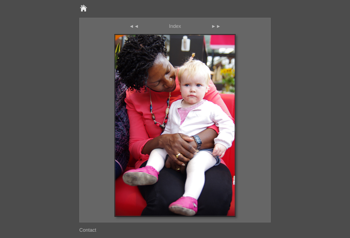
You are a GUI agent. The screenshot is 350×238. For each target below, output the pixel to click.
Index (175, 26)
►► (216, 26)
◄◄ (134, 26)
